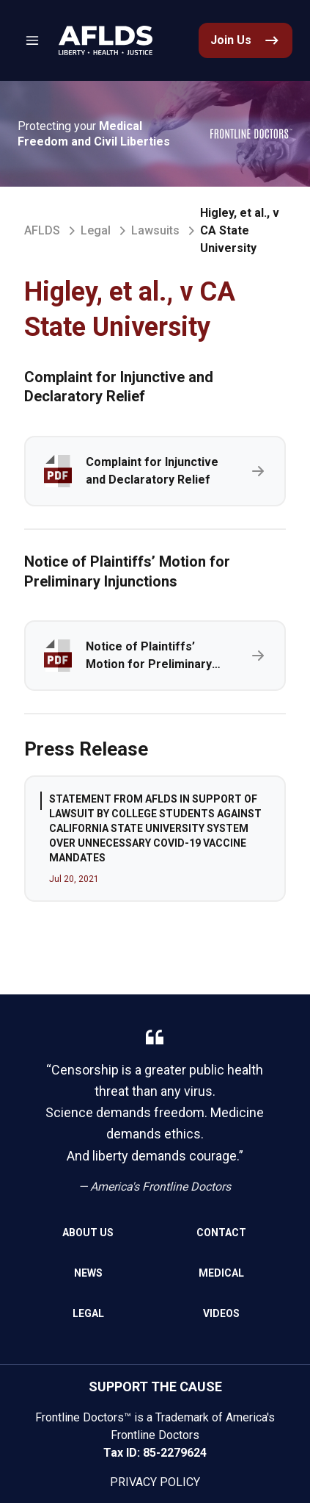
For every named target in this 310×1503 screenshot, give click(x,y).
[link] (105, 40)
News (88, 1273)
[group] (155, 838)
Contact (221, 1232)
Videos (221, 1313)
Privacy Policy (155, 1482)
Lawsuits (155, 230)
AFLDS (42, 230)
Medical (221, 1273)
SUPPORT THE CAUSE (155, 1386)
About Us (88, 1232)
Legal (96, 230)
